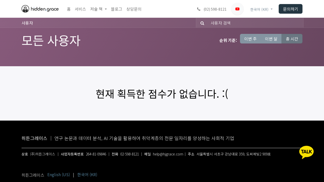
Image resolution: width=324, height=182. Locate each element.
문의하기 (290, 9)
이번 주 (250, 39)
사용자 (27, 23)
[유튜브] (237, 9)
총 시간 (292, 39)
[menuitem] (69, 9)
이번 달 (271, 39)
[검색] (201, 23)
